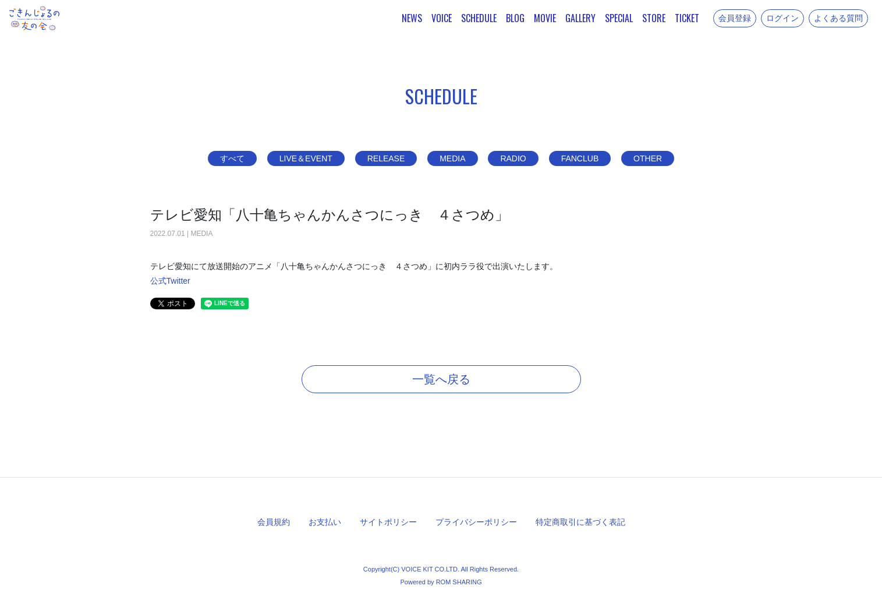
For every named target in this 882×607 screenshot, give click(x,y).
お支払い (325, 522)
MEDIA (452, 158)
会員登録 (734, 18)
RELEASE (386, 158)
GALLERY (580, 18)
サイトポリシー (388, 522)
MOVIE (545, 18)
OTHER (647, 158)
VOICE (441, 18)
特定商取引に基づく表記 (580, 522)
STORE (653, 18)
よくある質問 (838, 18)
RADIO (513, 158)
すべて (232, 158)
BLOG (515, 18)
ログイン (782, 18)
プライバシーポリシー (476, 522)
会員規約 (273, 522)
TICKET (687, 18)
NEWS (412, 18)
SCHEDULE (479, 18)
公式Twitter (170, 280)
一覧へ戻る (441, 379)
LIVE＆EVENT (305, 158)
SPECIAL (619, 18)
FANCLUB (580, 158)
